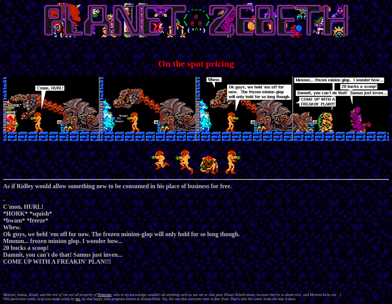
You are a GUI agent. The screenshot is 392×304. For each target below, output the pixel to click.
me (78, 299)
